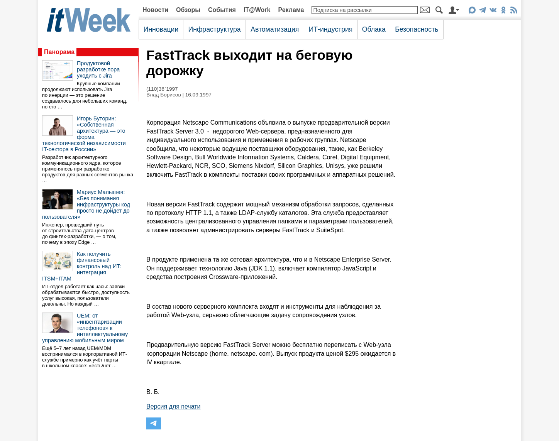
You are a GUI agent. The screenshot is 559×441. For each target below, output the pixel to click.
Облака (374, 29)
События (222, 10)
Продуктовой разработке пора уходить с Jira (98, 69)
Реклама (291, 10)
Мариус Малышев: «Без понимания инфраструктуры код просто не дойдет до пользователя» (86, 204)
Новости (155, 10)
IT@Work (257, 10)
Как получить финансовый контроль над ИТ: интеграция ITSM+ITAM (82, 266)
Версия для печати (173, 406)
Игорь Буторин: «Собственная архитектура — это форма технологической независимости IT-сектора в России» (84, 133)
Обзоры (188, 10)
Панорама (59, 52)
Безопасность (416, 29)
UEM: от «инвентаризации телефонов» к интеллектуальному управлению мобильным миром (85, 328)
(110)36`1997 (162, 89)
